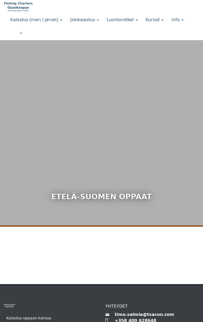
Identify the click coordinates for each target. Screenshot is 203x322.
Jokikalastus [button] (84, 19)
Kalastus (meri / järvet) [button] (36, 19)
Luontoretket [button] (122, 19)
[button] (16, 33)
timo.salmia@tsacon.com (144, 314)
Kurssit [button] (155, 19)
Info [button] (178, 19)
